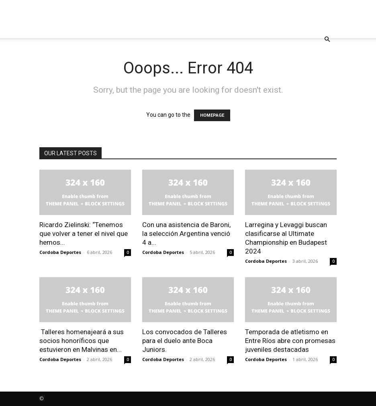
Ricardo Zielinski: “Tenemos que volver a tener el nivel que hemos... (83, 233)
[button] (327, 39)
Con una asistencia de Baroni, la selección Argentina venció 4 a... (186, 233)
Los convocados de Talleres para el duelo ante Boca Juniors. (184, 340)
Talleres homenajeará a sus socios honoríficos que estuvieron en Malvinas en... (81, 340)
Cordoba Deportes (60, 252)
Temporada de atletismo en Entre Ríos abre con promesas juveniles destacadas (290, 340)
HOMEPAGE (212, 115)
